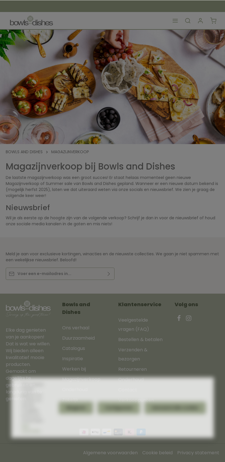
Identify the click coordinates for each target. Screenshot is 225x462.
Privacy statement (198, 452)
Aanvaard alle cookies (175, 419)
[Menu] (175, 20)
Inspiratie (72, 358)
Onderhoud (131, 379)
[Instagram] (188, 319)
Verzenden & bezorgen (132, 354)
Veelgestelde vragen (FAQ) (133, 324)
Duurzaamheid (78, 338)
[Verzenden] (109, 274)
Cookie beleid (157, 452)
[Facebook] (179, 319)
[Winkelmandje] (213, 20)
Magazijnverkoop (81, 379)
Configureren (119, 419)
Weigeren (76, 419)
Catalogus (73, 348)
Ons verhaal (75, 327)
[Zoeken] (188, 20)
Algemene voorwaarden (110, 452)
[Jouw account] (200, 20)
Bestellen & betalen (140, 339)
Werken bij (74, 369)
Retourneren (132, 369)
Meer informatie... (31, 440)
